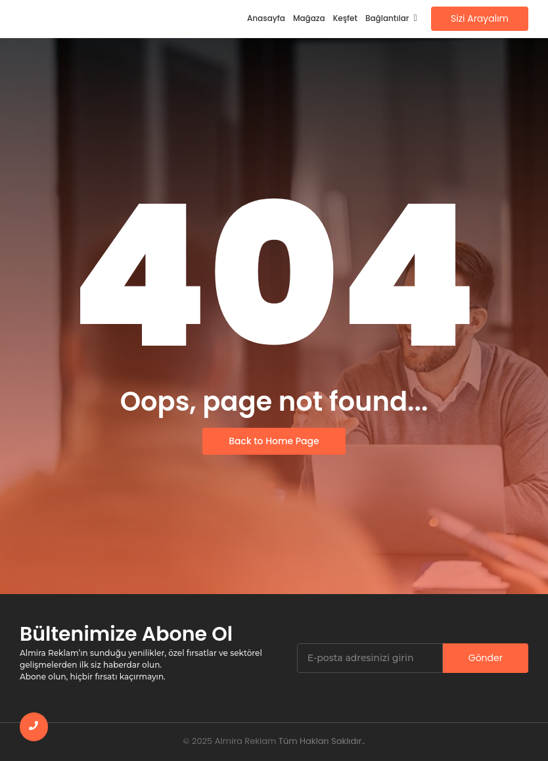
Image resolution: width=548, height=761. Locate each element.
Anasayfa (266, 18)
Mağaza (309, 18)
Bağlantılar (389, 18)
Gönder (485, 657)
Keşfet (345, 18)
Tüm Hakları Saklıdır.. (322, 741)
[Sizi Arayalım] (479, 19)
